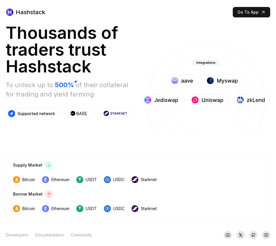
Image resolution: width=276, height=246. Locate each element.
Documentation (49, 234)
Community (81, 234)
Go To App (251, 12)
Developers (17, 234)
